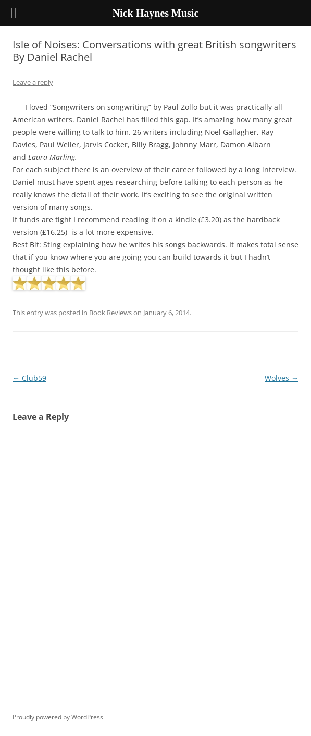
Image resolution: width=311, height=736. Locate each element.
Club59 (29, 378)
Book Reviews (110, 312)
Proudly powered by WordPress (58, 717)
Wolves (281, 378)
